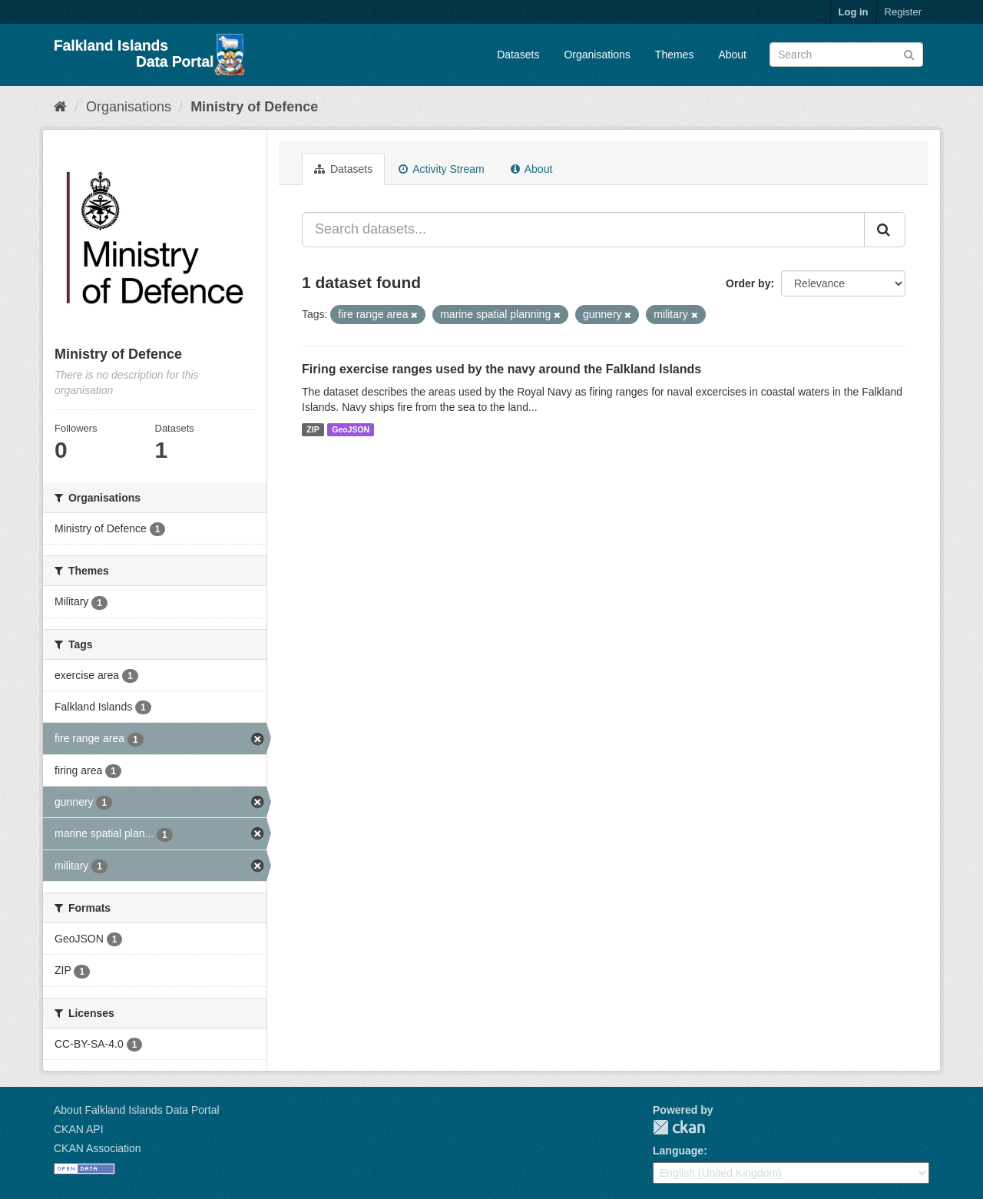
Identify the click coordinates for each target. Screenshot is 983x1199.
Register (903, 12)
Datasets (518, 54)
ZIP (312, 429)
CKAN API (79, 1129)
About (732, 54)
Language (678, 1150)
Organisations (597, 54)
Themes (674, 54)
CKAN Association (97, 1148)
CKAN (679, 1127)
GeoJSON (350, 429)
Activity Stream (441, 169)
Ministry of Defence (254, 106)
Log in (854, 12)
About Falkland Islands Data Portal (137, 1110)
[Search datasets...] (583, 229)
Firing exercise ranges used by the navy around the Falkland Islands (501, 369)
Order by (748, 283)
